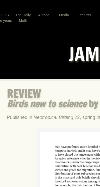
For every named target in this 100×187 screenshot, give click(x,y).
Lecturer (84, 15)
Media (64, 15)
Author (43, 15)
